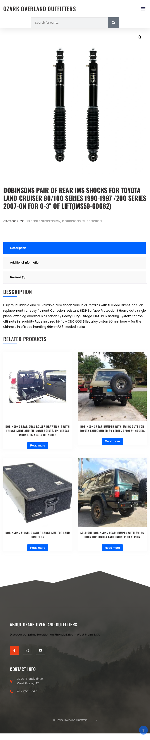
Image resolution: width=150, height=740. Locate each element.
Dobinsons (71, 221)
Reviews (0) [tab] (17, 277)
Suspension (92, 221)
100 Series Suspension (42, 221)
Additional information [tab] (25, 262)
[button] (143, 8)
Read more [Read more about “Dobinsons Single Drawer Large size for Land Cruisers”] (37, 547)
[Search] (113, 22)
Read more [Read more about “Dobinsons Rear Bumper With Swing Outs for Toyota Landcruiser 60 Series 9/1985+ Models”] (112, 441)
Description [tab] (18, 248)
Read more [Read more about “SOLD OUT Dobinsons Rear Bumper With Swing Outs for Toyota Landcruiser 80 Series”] (112, 547)
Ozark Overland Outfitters (39, 8)
